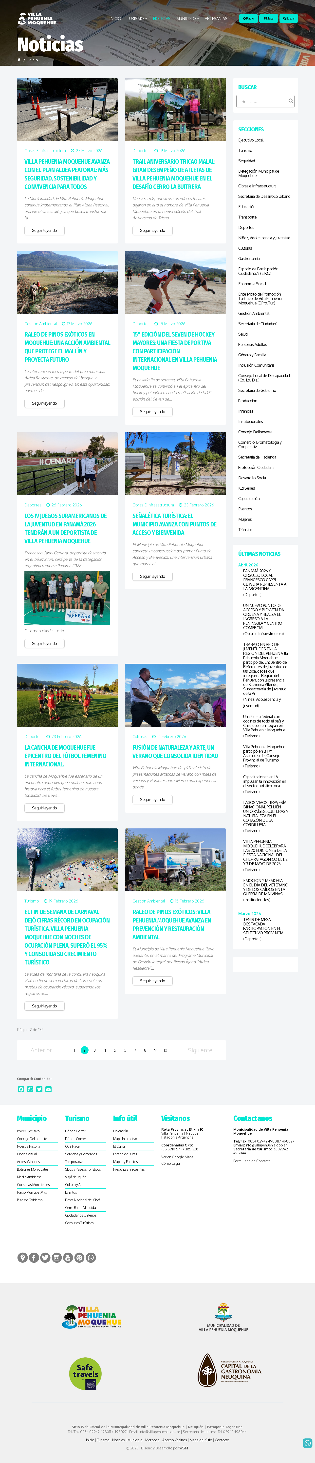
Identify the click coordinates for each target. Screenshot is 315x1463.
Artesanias (216, 18)
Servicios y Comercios (81, 1154)
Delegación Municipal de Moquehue (258, 173)
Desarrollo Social (252, 477)
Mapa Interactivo (125, 1139)
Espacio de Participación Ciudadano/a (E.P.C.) (258, 271)
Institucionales (250, 421)
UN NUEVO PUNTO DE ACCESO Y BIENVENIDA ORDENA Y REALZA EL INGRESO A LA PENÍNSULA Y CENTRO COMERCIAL (263, 616)
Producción (247, 400)
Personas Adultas (252, 344)
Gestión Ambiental (40, 323)
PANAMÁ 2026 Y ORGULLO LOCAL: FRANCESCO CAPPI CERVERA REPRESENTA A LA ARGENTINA (264, 579)
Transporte (247, 217)
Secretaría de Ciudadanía (258, 323)
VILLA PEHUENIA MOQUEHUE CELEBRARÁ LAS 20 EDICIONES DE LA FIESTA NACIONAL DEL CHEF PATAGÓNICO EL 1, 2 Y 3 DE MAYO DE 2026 (265, 852)
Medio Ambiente (29, 1177)
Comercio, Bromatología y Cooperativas (259, 444)
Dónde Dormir (75, 1131)
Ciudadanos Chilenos (81, 1215)
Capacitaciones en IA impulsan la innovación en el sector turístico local (264, 781)
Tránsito (245, 529)
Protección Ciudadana (256, 467)
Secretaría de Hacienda (257, 457)
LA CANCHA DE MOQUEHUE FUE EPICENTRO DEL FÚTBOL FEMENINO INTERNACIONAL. (65, 756)
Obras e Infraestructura (45, 150)
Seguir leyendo (44, 230)
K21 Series (246, 488)
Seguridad (246, 160)
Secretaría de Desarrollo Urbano (264, 196)
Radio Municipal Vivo (32, 1192)
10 (165, 1050)
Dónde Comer (75, 1139)
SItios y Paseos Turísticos (83, 1169)
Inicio (115, 18)
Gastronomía (249, 258)
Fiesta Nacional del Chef (82, 1200)
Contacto (222, 1440)
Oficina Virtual (27, 1154)
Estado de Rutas (125, 1154)
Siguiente (200, 1050)
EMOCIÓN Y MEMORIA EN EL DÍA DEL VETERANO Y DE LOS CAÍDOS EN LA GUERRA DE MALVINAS (265, 887)
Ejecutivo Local (250, 140)
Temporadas (74, 1162)
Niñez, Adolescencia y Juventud (264, 237)
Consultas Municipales (33, 1184)
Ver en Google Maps (177, 1157)
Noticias (161, 18)
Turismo (135, 18)
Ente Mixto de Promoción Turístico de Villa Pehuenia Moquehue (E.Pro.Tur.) (260, 298)
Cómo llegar (171, 1163)
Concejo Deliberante (255, 431)
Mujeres (245, 519)
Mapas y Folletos (125, 1162)
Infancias (245, 411)
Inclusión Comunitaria (256, 365)
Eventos (245, 508)
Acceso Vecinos (28, 1162)
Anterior (41, 1050)
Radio (248, 18)
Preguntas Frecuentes (129, 1169)
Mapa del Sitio (201, 1440)
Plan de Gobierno (30, 1200)
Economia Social (252, 283)
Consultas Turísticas (79, 1223)
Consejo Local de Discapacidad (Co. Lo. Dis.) (264, 377)
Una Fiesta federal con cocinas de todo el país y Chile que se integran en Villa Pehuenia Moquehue (264, 723)
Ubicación (120, 1131)
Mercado (152, 1440)
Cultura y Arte (74, 1184)
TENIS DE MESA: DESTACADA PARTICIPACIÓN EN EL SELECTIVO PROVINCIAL (264, 926)
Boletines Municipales (33, 1169)
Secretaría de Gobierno (257, 390)
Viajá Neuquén (75, 1177)
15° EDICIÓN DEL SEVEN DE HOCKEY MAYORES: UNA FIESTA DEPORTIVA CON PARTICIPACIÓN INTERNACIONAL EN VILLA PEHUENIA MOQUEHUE (174, 351)
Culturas (139, 736)
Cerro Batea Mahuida (80, 1207)
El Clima (119, 1146)
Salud (243, 334)
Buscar (289, 18)
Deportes (140, 150)
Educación (247, 206)
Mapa (269, 18)
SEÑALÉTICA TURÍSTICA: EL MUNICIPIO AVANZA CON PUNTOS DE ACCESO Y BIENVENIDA (174, 524)
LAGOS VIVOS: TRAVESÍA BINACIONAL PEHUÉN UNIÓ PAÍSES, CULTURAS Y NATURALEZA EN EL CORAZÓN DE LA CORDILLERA (265, 813)
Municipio (186, 18)
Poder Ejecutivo (28, 1131)
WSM (184, 1448)
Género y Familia (252, 354)
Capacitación (248, 498)
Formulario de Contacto (252, 1161)
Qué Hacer (73, 1146)
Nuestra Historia (28, 1146)
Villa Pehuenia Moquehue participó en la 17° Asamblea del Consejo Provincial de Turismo (264, 753)
